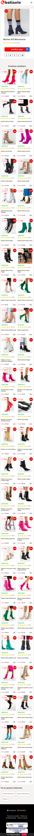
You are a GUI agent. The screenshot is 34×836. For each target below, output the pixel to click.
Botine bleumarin (8, 794)
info (14, 96)
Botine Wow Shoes (23, 794)
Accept (24, 834)
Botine (5, 799)
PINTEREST (21, 810)
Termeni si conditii (13, 816)
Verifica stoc (20, 49)
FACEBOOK (11, 810)
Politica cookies (23, 818)
